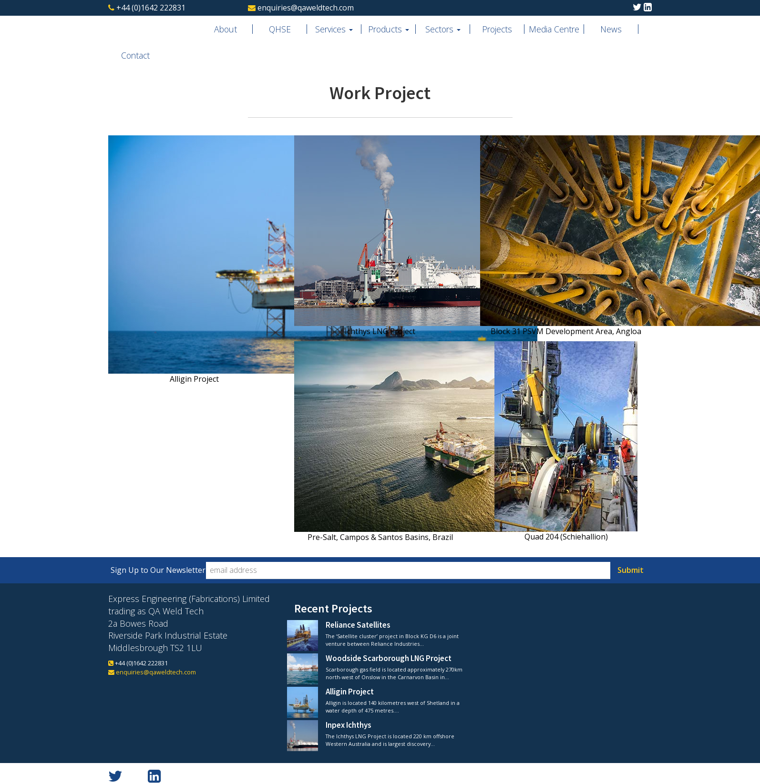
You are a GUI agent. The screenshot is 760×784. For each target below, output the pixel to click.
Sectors (443, 29)
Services (334, 29)
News (611, 29)
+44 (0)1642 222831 (150, 7)
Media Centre (554, 29)
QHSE (280, 29)
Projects (497, 29)
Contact (135, 55)
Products (388, 29)
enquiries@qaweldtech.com (305, 7)
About (225, 29)
